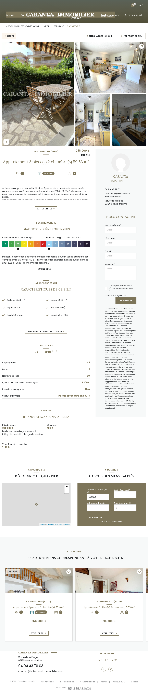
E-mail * (108, 251)
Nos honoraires (47, 682)
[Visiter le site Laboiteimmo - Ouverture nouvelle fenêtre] (79, 688)
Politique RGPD (119, 682)
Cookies (134, 682)
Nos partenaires (67, 682)
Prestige (73, 15)
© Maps (51, 524)
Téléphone (110, 238)
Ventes (26, 15)
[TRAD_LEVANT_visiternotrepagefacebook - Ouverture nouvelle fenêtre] (103, 669)
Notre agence (110, 15)
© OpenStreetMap (63, 524)
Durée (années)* (122, 490)
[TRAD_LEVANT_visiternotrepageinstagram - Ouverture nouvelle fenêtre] (110, 669)
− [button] (67, 491)
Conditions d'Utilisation (114, 405)
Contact (75, 17)
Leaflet (42, 524)
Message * (110, 264)
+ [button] (67, 487)
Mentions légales (87, 682)
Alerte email (133, 15)
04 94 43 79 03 (113, 189)
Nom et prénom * (113, 225)
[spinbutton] (125, 507)
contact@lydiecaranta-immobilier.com (118, 195)
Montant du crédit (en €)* (97, 491)
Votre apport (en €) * (97, 503)
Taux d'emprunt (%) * (123, 503)
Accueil (11, 15)
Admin (104, 682)
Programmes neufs (49, 15)
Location (90, 15)
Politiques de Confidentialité (119, 403)
